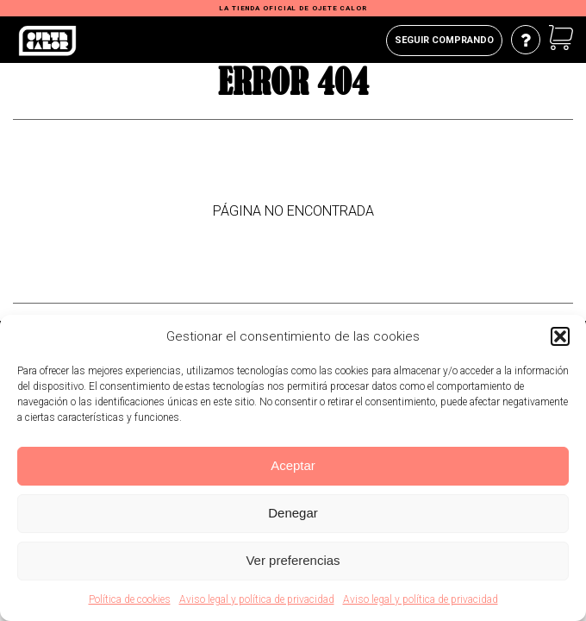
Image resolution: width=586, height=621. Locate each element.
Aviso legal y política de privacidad (256, 599)
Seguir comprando (444, 40)
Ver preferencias (293, 560)
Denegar (293, 512)
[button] (560, 336)
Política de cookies (130, 599)
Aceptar (293, 465)
